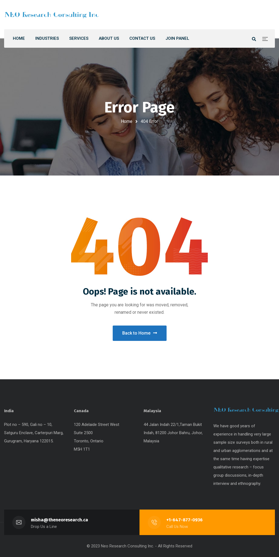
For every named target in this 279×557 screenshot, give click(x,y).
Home (126, 121)
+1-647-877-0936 (184, 519)
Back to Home (139, 333)
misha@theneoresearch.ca (59, 519)
